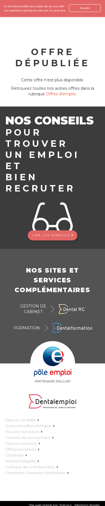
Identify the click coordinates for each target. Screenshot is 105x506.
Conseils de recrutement (29, 438)
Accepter (85, 8)
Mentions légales (22, 461)
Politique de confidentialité (31, 467)
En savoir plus (57, 10)
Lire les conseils (52, 235)
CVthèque (16, 455)
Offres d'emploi (61, 93)
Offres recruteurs (22, 449)
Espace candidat (22, 420)
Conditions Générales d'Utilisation (37, 473)
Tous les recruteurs (24, 432)
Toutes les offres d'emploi (30, 426)
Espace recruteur (22, 443)
